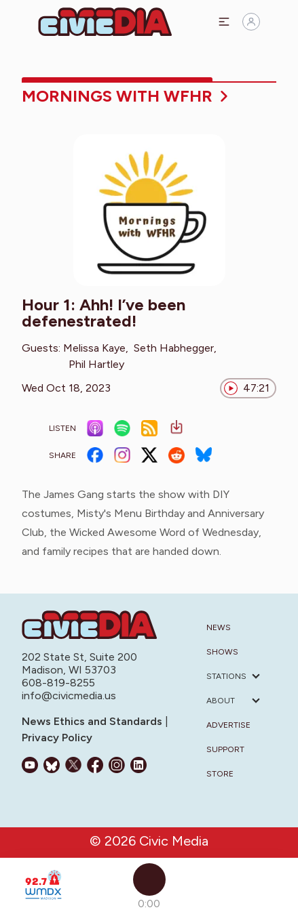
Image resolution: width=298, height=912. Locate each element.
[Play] (149, 879)
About (220, 700)
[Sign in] (251, 21)
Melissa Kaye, (95, 347)
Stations (226, 676)
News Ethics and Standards (93, 721)
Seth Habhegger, (175, 347)
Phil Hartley (96, 364)
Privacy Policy (57, 737)
